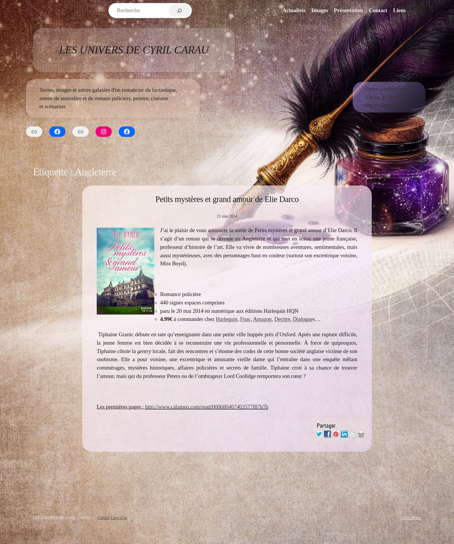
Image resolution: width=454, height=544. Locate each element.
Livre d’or (119, 517)
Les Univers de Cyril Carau (134, 50)
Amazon (262, 319)
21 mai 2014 (227, 216)
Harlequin (226, 319)
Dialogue (303, 319)
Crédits (103, 517)
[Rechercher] (180, 10)
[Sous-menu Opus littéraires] (411, 105)
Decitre (282, 319)
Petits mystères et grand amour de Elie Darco (227, 199)
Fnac (245, 319)
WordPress (412, 517)
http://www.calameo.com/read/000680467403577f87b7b (206, 407)
